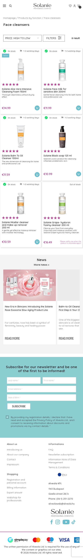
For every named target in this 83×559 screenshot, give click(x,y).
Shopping (12, 474)
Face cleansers (52, 17)
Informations (56, 444)
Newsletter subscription (61, 454)
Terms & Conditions (59, 467)
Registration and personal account (16, 481)
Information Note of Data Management (62, 461)
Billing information (16, 487)
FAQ (50, 449)
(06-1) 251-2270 (64, 498)
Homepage (9, 17)
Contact (11, 459)
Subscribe (19, 406)
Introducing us (14, 449)
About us (12, 444)
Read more (12, 338)
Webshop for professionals (14, 499)
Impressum (13, 464)
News (41, 260)
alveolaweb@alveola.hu (61, 503)
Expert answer (14, 492)
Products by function (29, 17)
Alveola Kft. (55, 483)
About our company (18, 454)
